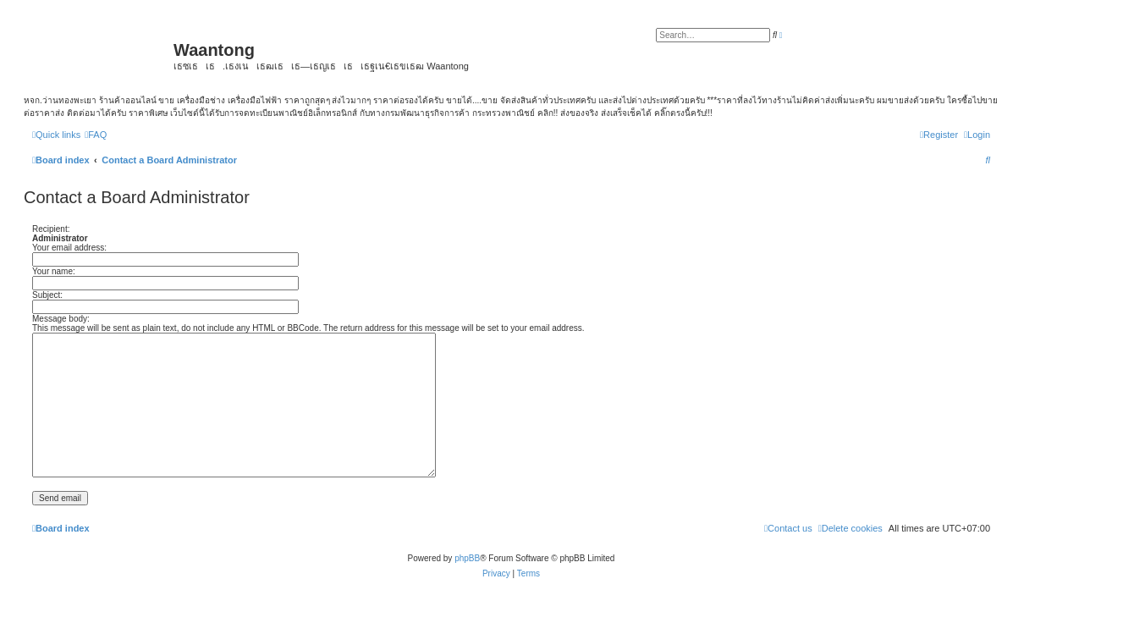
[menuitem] (96, 134)
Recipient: (50, 229)
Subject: (47, 295)
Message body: (61, 318)
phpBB (467, 558)
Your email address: (69, 247)
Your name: (53, 271)
